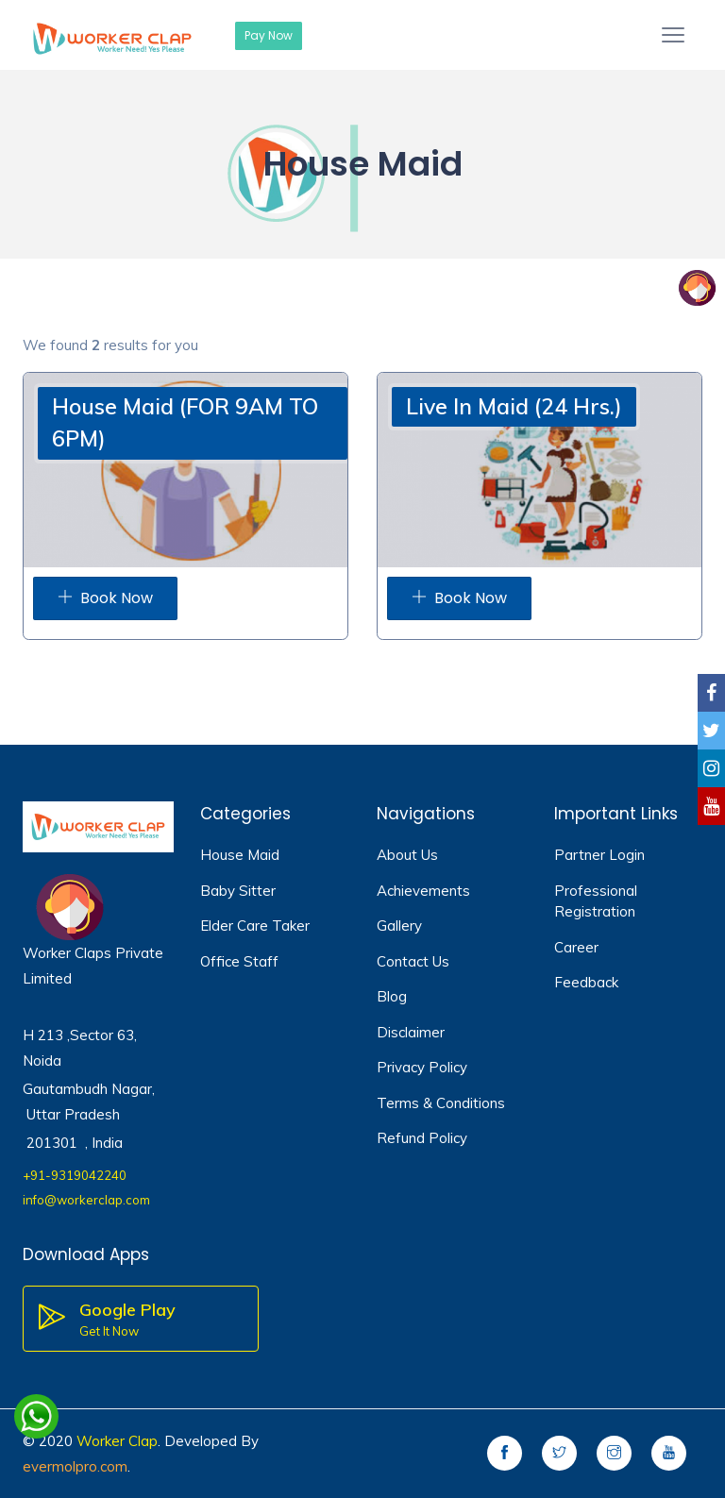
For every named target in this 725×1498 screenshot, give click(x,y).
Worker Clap (117, 1441)
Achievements (423, 891)
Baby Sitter (238, 891)
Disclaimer (411, 1032)
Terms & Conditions (441, 1103)
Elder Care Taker (255, 925)
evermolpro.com (75, 1466)
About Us (407, 855)
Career (576, 947)
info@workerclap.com (86, 1199)
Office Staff (239, 961)
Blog (392, 996)
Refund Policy (422, 1138)
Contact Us (413, 961)
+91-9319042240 (74, 1175)
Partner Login (599, 855)
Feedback (586, 982)
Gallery (399, 925)
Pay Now (268, 35)
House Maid (239, 855)
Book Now (105, 598)
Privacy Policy (422, 1067)
